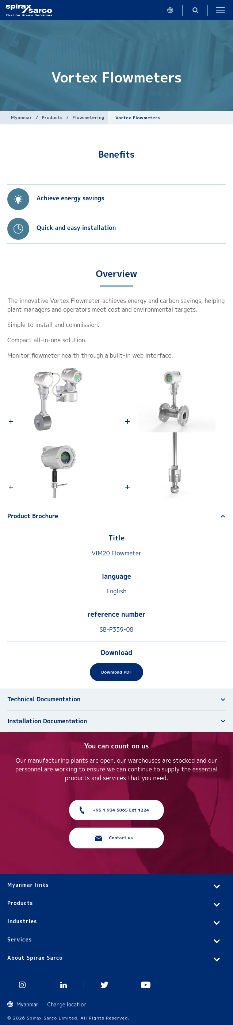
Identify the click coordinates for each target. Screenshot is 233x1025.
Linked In (64, 985)
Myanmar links (28, 884)
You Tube (146, 985)
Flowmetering (88, 117)
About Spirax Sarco (35, 957)
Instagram (22, 985)
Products (52, 117)
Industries (22, 921)
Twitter (104, 985)
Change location (67, 1004)
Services (19, 939)
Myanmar (21, 117)
